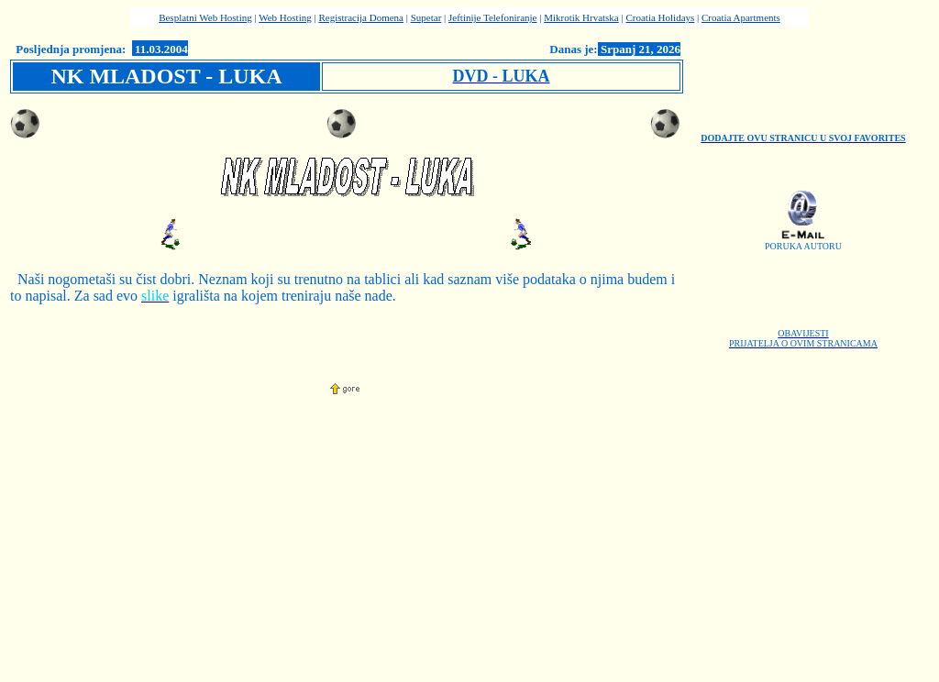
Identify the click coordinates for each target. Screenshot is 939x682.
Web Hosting (285, 17)
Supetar (426, 17)
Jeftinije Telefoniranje (492, 17)
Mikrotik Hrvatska (581, 17)
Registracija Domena (360, 17)
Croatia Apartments (740, 17)
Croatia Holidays (659, 17)
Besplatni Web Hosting (205, 17)
